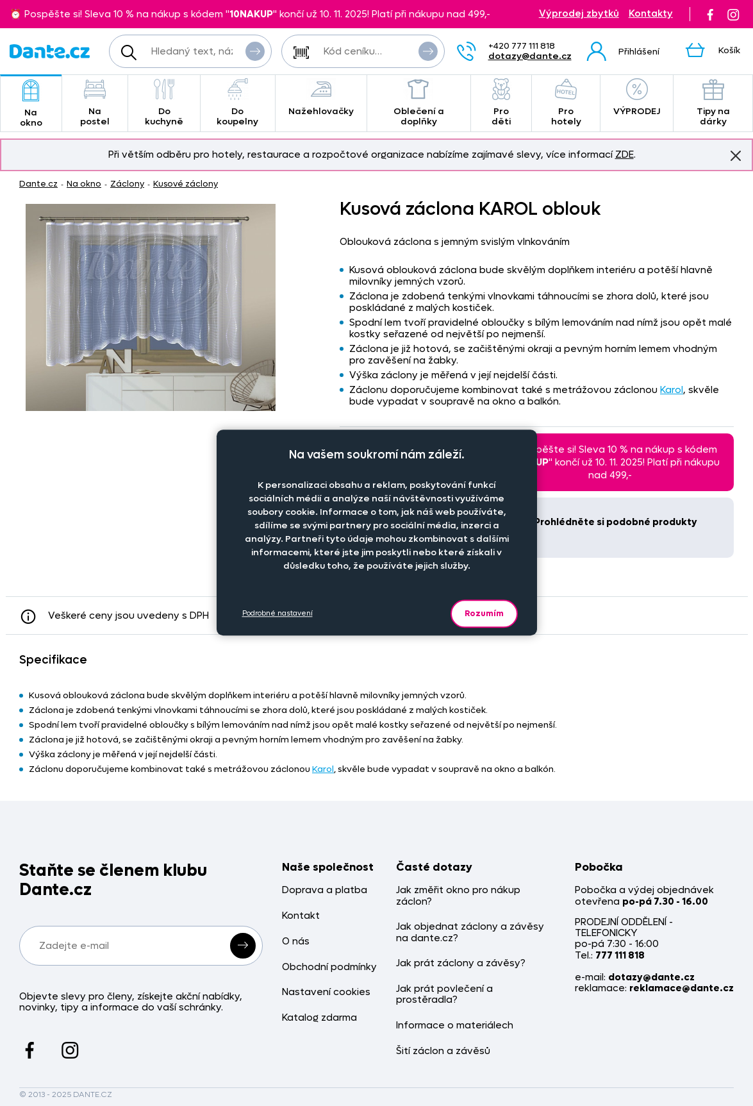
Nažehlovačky (321, 97)
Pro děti (501, 103)
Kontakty (651, 13)
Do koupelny (237, 103)
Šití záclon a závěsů (443, 1051)
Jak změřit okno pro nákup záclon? (458, 896)
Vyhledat (255, 50)
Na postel (95, 103)
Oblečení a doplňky (419, 103)
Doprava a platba (324, 890)
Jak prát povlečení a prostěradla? (444, 995)
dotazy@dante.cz (530, 56)
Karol (671, 389)
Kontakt (301, 915)
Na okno (31, 104)
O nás (296, 941)
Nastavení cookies (326, 992)
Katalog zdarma (319, 1017)
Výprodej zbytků (579, 13)
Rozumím (484, 613)
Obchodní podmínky (329, 967)
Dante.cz (38, 183)
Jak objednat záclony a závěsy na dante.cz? (470, 932)
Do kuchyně (164, 103)
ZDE (624, 154)
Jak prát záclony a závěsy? (460, 963)
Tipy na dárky (713, 103)
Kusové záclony (185, 183)
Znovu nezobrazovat (735, 155)
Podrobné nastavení (277, 613)
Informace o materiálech (454, 1025)
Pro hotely (566, 103)
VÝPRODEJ (636, 97)
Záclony (127, 183)
